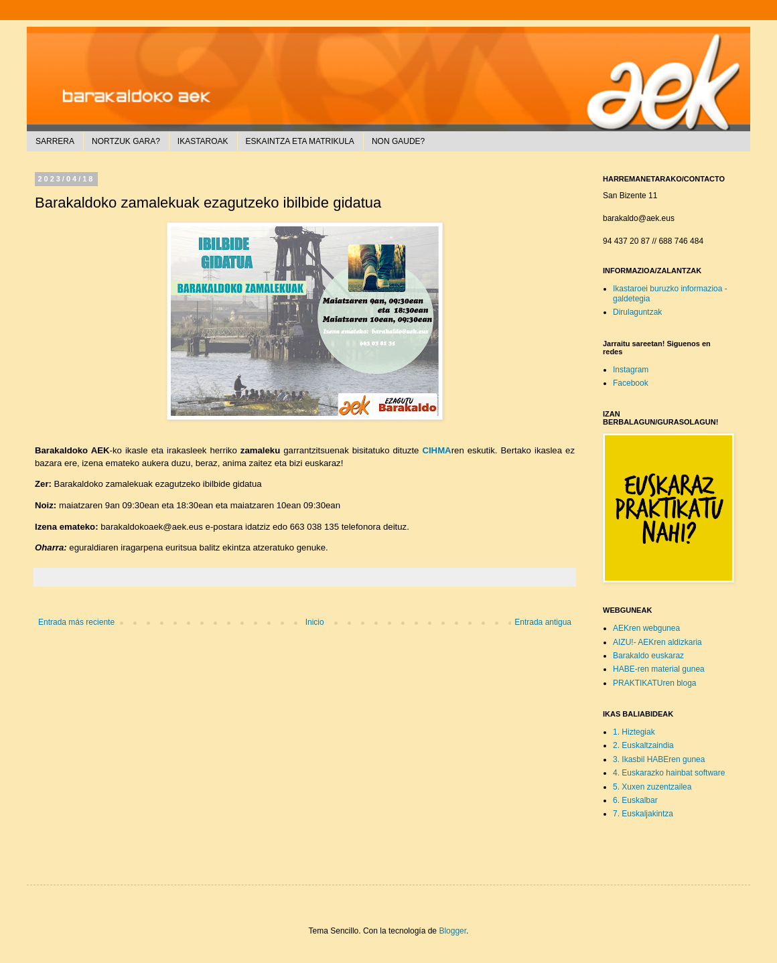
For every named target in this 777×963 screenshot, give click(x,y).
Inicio (314, 622)
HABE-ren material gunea (659, 669)
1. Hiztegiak (634, 732)
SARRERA (55, 141)
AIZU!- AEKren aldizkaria (657, 642)
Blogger (452, 931)
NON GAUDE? (398, 141)
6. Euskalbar (635, 800)
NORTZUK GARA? (126, 141)
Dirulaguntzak (637, 312)
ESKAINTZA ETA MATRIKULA (300, 141)
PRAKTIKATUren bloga (655, 683)
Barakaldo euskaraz (648, 655)
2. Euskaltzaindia (643, 745)
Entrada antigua (542, 622)
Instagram (630, 369)
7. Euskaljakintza (643, 813)
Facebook (630, 383)
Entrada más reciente (76, 622)
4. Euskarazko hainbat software (669, 772)
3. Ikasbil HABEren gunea (659, 759)
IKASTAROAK (203, 141)
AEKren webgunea (646, 628)
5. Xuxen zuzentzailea (652, 787)
